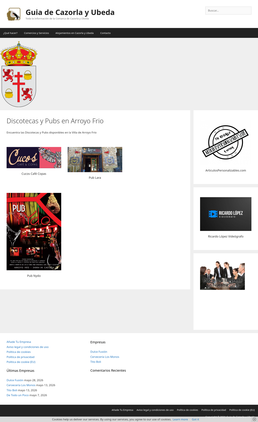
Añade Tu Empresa (19, 342)
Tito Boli (12, 390)
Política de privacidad (20, 357)
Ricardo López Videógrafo (226, 236)
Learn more (180, 419)
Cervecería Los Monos (21, 385)
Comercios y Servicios (36, 33)
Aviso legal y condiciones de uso (28, 347)
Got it (195, 419)
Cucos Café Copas (34, 174)
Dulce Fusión (15, 380)
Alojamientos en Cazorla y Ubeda (74, 33)
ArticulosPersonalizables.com (226, 170)
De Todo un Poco (18, 395)
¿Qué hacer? (10, 33)
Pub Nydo (34, 276)
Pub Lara (95, 178)
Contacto (105, 33)
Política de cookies (19, 352)
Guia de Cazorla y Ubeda (70, 12)
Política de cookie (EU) (21, 362)
